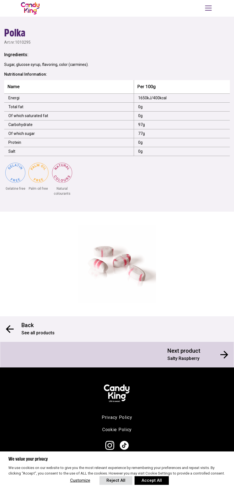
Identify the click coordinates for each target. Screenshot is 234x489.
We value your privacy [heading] (28, 458)
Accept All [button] (152, 480)
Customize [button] (80, 480)
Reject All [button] (115, 480)
